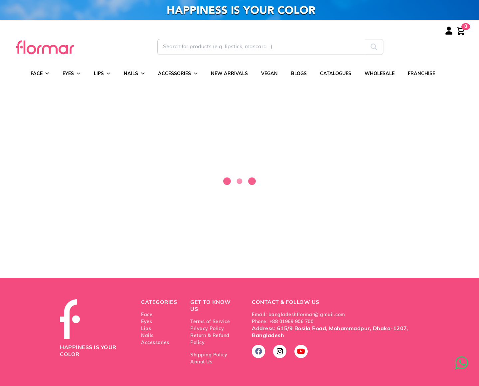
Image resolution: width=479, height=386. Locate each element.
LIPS (102, 73)
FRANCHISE (421, 73)
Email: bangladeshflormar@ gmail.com (298, 315)
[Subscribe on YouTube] (301, 351)
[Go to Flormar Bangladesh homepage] (44, 47)
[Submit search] (374, 47)
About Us (201, 362)
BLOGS (299, 73)
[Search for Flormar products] (261, 47)
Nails (147, 335)
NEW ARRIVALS (229, 73)
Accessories (155, 342)
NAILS (134, 73)
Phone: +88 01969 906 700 (282, 322)
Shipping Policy (209, 355)
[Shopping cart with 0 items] (461, 31)
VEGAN (269, 73)
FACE (40, 73)
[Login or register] (455, 35)
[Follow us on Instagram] (279, 351)
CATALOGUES (335, 73)
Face (146, 315)
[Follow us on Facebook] (258, 351)
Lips (146, 328)
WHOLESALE (380, 73)
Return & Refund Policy (210, 339)
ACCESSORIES (178, 73)
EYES (71, 73)
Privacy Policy (207, 328)
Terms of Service (210, 322)
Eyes (146, 322)
